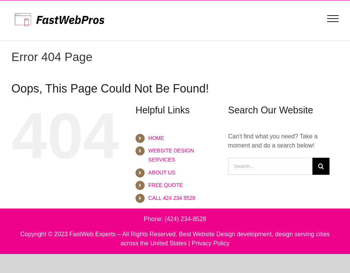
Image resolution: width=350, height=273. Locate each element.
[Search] (321, 166)
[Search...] (270, 166)
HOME (156, 138)
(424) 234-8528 (185, 219)
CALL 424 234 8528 (171, 198)
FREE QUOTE (165, 185)
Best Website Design (207, 234)
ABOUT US (161, 172)
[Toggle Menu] (333, 18)
